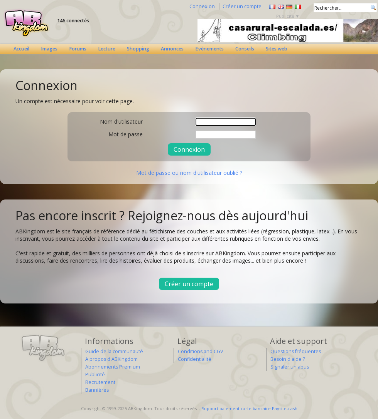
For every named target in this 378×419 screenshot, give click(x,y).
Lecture (106, 48)
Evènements (209, 48)
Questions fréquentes (295, 351)
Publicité (95, 374)
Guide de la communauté (114, 351)
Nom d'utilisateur (121, 121)
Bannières (97, 390)
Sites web (276, 48)
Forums (77, 48)
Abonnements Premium (112, 367)
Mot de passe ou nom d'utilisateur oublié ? (189, 172)
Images (49, 48)
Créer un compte (242, 6)
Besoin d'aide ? (287, 359)
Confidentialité (194, 359)
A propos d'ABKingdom (111, 359)
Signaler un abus (289, 367)
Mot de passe (125, 134)
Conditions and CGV (200, 351)
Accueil (21, 48)
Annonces (172, 48)
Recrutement (100, 382)
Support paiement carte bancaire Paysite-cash (249, 408)
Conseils (244, 48)
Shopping (138, 48)
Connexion (202, 6)
